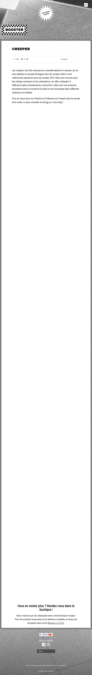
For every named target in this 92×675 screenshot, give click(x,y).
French (40, 651)
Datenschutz (51, 671)
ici (47, 102)
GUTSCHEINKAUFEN (46, 13)
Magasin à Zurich (56, 623)
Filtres (17, 59)
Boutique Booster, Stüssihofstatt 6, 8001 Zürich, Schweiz (43, 665)
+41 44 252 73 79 (62, 665)
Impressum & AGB (42, 671)
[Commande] (69, 59)
